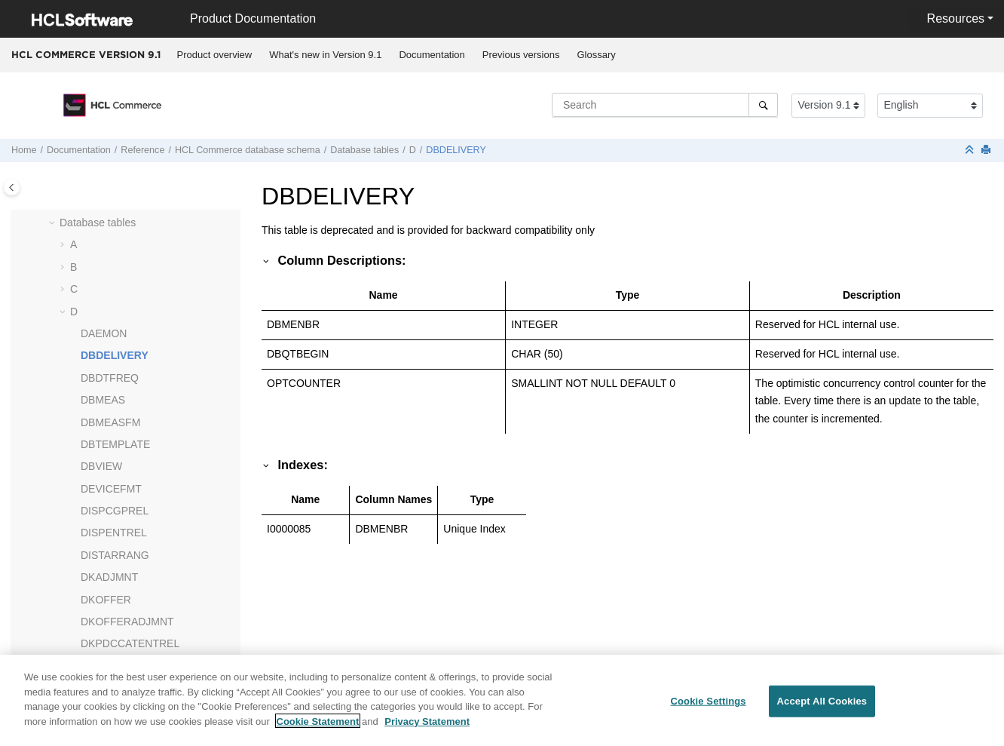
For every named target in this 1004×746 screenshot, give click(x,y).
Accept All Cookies (822, 708)
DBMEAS (103, 400)
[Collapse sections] (971, 150)
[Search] (763, 105)
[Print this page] (987, 150)
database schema (247, 150)
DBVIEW (101, 466)
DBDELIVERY (456, 150)
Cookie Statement (318, 728)
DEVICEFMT (111, 489)
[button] (53, 223)
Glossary (596, 54)
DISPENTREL (114, 532)
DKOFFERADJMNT (127, 622)
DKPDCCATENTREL (130, 643)
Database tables (364, 150)
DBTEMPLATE (115, 444)
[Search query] (665, 105)
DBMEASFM (110, 422)
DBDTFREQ (110, 378)
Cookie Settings (707, 708)
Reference (142, 150)
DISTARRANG (115, 555)
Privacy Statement (427, 728)
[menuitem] (214, 55)
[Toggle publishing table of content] (12, 187)
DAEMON (104, 333)
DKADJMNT (109, 577)
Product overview (215, 54)
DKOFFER (106, 600)
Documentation (431, 54)
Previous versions (521, 54)
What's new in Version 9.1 (325, 54)
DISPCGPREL (114, 511)
